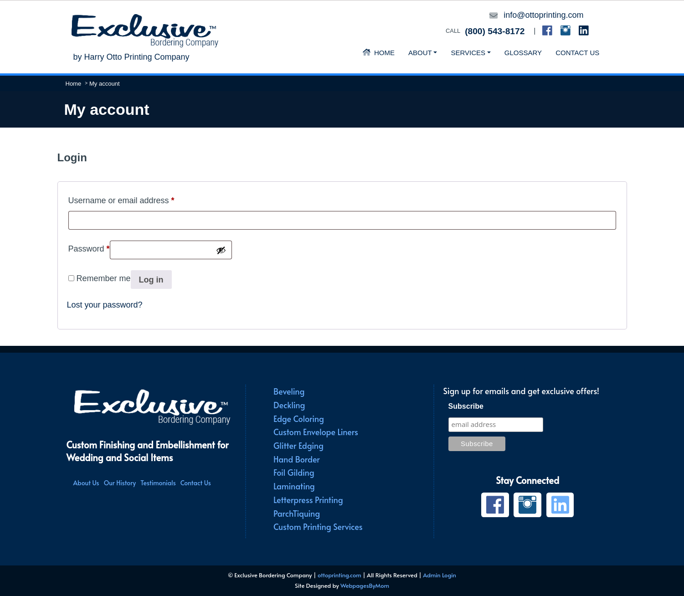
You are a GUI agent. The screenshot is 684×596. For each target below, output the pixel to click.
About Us (86, 482)
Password (89, 247)
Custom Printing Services (318, 526)
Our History (120, 482)
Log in (151, 279)
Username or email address (121, 198)
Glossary (523, 53)
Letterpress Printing (308, 499)
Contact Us (577, 53)
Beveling (288, 391)
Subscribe (465, 406)
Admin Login (439, 575)
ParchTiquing (296, 513)
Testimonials (157, 482)
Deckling (289, 405)
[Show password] (221, 250)
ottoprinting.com (339, 575)
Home (379, 53)
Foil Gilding (293, 472)
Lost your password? (105, 304)
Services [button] (468, 53)
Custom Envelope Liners (315, 431)
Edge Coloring (298, 418)
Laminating (294, 486)
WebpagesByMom (364, 585)
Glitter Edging (298, 445)
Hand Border (296, 459)
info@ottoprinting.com (543, 15)
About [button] (420, 53)
